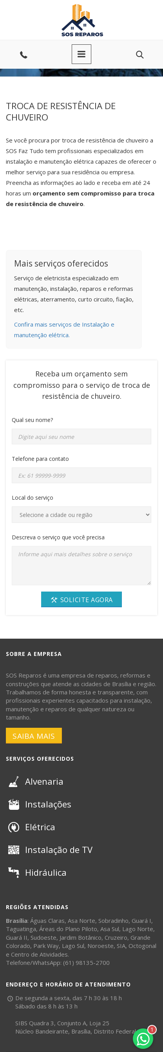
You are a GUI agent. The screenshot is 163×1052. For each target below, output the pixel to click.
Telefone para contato (40, 458)
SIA (121, 946)
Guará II (16, 937)
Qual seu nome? (32, 420)
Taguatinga (21, 929)
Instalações (38, 804)
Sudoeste (43, 937)
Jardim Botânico (80, 937)
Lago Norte (137, 929)
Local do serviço (32, 497)
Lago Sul (73, 946)
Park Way (46, 946)
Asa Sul (109, 929)
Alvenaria (34, 781)
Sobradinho (113, 920)
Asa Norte (81, 920)
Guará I (141, 920)
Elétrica (30, 827)
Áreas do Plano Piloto (68, 929)
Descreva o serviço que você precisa (58, 537)
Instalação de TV (49, 849)
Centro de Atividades (39, 954)
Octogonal (142, 946)
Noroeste (100, 946)
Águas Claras (47, 920)
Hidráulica (36, 872)
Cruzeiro (116, 937)
